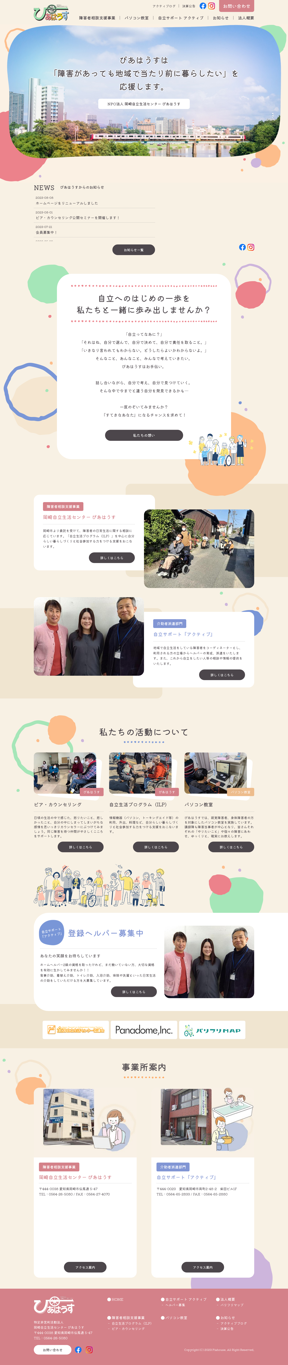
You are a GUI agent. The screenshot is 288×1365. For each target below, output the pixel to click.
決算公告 (188, 5)
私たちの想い (144, 435)
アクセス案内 (85, 1267)
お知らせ (221, 18)
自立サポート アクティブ (181, 18)
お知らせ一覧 (134, 249)
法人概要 (246, 18)
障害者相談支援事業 (97, 18)
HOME (117, 1299)
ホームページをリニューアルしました (67, 203)
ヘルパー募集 (175, 1304)
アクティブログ (164, 5)
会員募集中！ (47, 232)
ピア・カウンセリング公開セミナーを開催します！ (78, 217)
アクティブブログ (233, 1323)
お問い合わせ (237, 6)
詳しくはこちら (111, 557)
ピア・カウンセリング (128, 1328)
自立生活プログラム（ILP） (133, 1323)
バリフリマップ (232, 1304)
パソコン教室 (137, 18)
